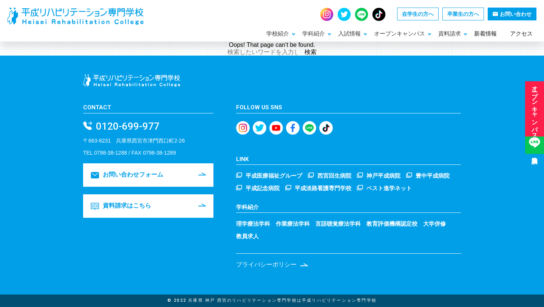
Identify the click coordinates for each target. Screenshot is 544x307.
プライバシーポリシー (266, 264)
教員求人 (247, 236)
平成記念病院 (263, 188)
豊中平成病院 (433, 175)
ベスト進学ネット (389, 188)
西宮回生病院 (334, 175)
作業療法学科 (293, 223)
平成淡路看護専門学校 (323, 188)
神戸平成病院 (383, 175)
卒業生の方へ (463, 14)
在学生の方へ (418, 14)
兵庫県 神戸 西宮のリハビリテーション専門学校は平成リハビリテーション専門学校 (282, 300)
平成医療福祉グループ (274, 175)
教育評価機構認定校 (391, 223)
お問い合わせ (512, 14)
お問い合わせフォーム (127, 175)
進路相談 (534, 155)
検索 (310, 52)
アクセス (521, 33)
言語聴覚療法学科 (338, 223)
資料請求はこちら (121, 206)
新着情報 (485, 33)
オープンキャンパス (535, 112)
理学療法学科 (253, 223)
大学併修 (434, 223)
